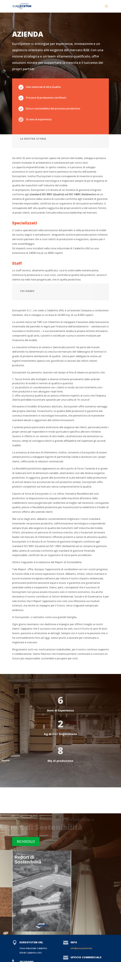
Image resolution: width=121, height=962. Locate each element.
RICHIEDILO (26, 841)
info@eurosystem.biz (81, 948)
